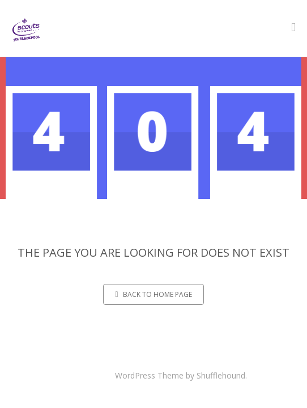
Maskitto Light (86, 375)
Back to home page (153, 294)
